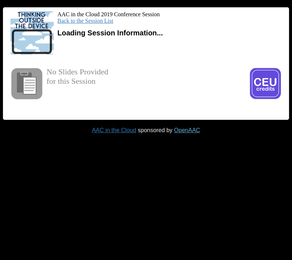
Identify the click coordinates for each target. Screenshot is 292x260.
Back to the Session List (85, 21)
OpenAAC (187, 130)
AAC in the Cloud (114, 130)
